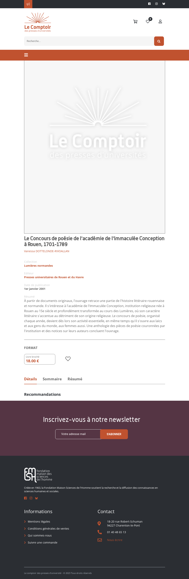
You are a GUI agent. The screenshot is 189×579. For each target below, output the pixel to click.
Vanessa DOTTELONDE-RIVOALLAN (46, 251)
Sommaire (52, 378)
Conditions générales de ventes (48, 528)
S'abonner (114, 434)
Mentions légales (39, 521)
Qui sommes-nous (40, 535)
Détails (30, 378)
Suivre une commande (42, 542)
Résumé (75, 378)
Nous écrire (114, 540)
